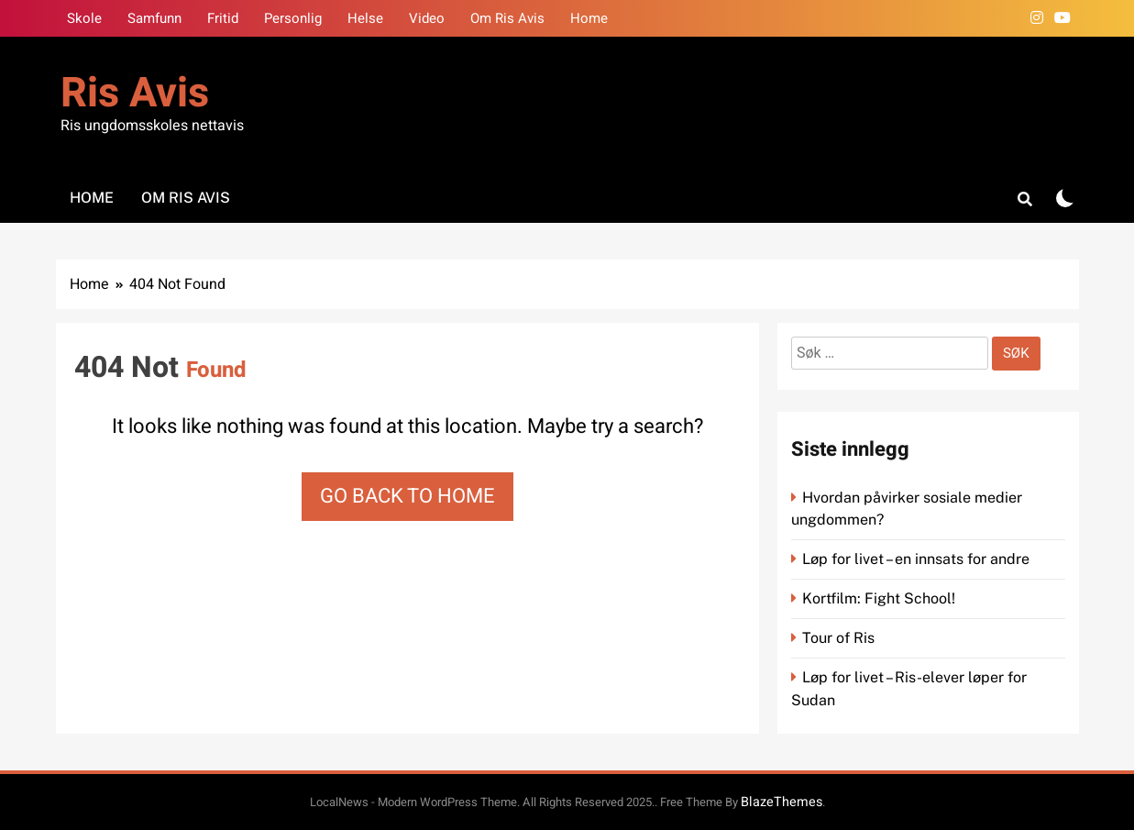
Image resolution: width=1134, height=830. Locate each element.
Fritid (222, 18)
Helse (365, 18)
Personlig (293, 18)
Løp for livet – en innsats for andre (915, 559)
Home (589, 18)
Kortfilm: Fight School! (878, 598)
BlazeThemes (781, 802)
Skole (84, 18)
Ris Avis (135, 93)
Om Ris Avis (507, 18)
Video (427, 18)
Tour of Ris (838, 638)
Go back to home (407, 496)
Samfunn (154, 18)
